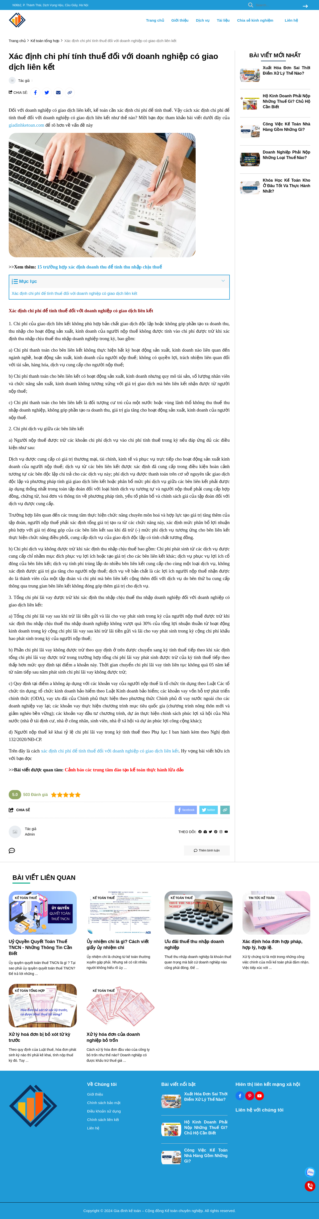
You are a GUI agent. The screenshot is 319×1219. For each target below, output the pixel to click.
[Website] (205, 832)
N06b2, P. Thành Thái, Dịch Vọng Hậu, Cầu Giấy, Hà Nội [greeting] (50, 5)
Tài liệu (223, 20)
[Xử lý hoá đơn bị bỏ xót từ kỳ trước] (43, 1005)
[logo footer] (45, 1106)
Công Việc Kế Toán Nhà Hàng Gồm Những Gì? (206, 1155)
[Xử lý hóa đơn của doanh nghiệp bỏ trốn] (121, 1005)
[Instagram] (221, 832)
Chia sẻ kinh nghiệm (257, 20)
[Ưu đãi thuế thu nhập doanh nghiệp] (198, 913)
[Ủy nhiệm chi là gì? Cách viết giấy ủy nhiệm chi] (121, 913)
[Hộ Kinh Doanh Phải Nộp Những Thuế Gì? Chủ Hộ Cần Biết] (250, 103)
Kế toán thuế (26, 898)
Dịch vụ (202, 20)
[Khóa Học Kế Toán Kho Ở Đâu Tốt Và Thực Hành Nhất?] (250, 187)
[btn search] (305, 6)
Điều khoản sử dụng (104, 1111)
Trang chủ (155, 20)
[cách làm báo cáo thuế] (65, 605)
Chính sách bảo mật (104, 1103)
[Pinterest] (215, 832)
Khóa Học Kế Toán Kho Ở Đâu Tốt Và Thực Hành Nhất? (287, 185)
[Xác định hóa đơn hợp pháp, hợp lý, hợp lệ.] (276, 913)
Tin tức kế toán (262, 898)
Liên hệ (291, 20)
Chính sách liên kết (103, 1119)
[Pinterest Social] (249, 1095)
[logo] (17, 27)
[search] (276, 5)
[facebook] (200, 832)
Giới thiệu (180, 20)
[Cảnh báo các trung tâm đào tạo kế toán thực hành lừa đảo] (124, 770)
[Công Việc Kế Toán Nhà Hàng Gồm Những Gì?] (250, 131)
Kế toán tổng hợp (30, 991)
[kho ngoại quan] (43, 391)
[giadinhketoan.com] (26, 125)
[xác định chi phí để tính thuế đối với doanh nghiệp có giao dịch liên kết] (109, 751)
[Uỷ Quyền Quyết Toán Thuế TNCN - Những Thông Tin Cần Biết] (43, 913)
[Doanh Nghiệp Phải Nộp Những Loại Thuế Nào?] (250, 159)
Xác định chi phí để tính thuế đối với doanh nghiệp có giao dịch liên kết (74, 293)
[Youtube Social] (259, 1095)
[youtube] (226, 832)
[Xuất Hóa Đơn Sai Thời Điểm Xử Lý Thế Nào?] (250, 75)
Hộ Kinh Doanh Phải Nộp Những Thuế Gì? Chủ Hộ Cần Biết (287, 100)
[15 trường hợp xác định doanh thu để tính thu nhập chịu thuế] (99, 267)
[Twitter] (210, 832)
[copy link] (70, 93)
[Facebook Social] (240, 1095)
